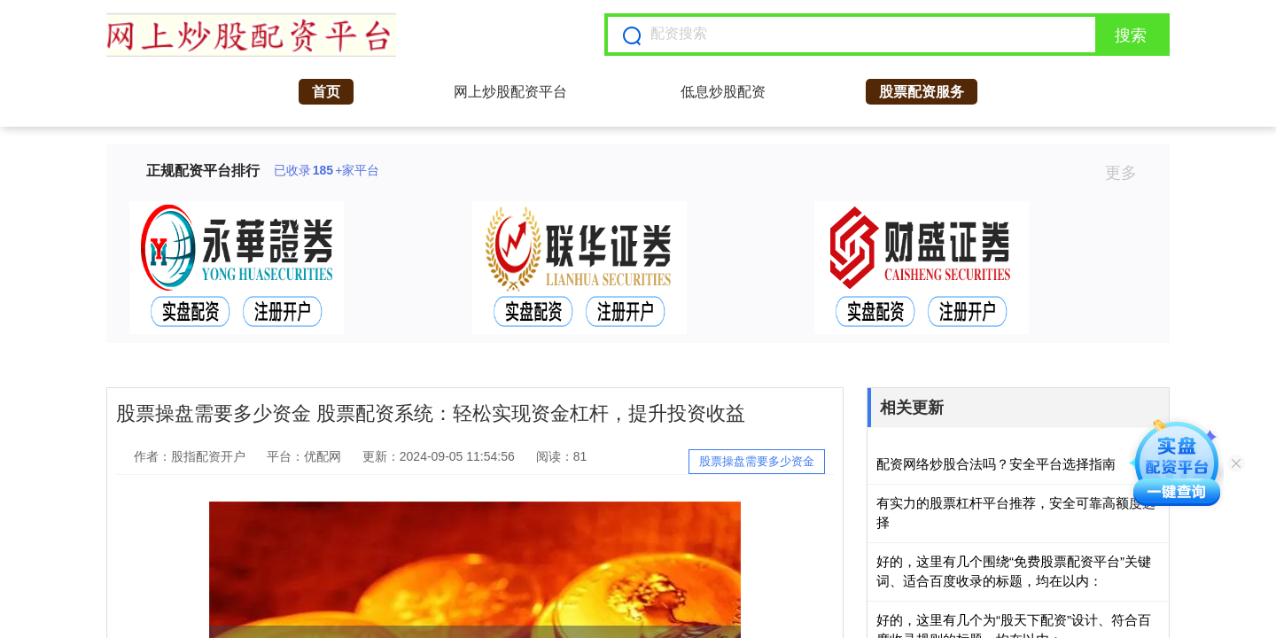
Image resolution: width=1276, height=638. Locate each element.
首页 (326, 91)
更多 (1128, 173)
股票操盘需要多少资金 (756, 461)
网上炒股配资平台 (510, 91)
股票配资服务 (921, 91)
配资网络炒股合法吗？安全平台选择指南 (996, 463)
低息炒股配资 (723, 91)
